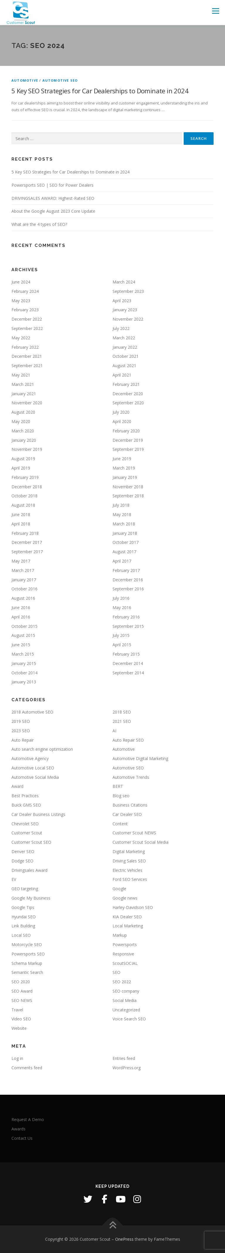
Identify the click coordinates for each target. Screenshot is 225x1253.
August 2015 (23, 635)
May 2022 (20, 338)
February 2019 (25, 477)
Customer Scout (26, 833)
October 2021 (125, 356)
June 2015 (20, 644)
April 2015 (121, 644)
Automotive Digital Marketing (140, 758)
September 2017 (27, 551)
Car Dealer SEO (127, 814)
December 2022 (26, 319)
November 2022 (127, 319)
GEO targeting (24, 888)
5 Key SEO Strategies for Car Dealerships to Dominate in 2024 (99, 90)
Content (120, 823)
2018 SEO (121, 712)
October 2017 (125, 542)
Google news (124, 898)
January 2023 (124, 309)
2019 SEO (20, 721)
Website (19, 1028)
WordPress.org (126, 1067)
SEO (116, 972)
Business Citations (129, 805)
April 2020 (121, 421)
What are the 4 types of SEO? (39, 224)
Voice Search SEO (129, 1019)
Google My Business (30, 898)
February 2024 (25, 291)
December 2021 (26, 356)
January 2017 (23, 579)
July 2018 (120, 505)
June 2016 (20, 607)
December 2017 (26, 542)
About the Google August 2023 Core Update (53, 211)
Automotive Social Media (35, 777)
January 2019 (124, 477)
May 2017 (20, 561)
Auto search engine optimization (42, 749)
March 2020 (22, 431)
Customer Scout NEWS (134, 833)
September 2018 (128, 496)
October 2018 (24, 496)
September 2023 (128, 291)
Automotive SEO (60, 80)
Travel (17, 1010)
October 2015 (24, 626)
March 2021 (22, 384)
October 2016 (24, 589)
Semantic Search (27, 972)
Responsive (123, 954)
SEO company (125, 991)
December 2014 (127, 663)
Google (119, 888)
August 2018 (23, 505)
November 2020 (26, 402)
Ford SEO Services (129, 879)
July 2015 (120, 635)
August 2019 (23, 458)
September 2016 (128, 589)
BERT (117, 786)
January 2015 (23, 663)
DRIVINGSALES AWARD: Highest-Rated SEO (52, 198)
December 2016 (127, 579)
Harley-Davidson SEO (132, 907)
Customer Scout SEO (31, 842)
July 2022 (120, 328)
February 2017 (126, 570)
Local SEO (21, 935)
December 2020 (127, 393)
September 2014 (128, 673)
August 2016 (23, 598)
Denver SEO (22, 851)
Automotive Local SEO (32, 768)
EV (13, 879)
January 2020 (23, 440)
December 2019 (127, 440)
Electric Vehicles (127, 870)
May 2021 (20, 375)
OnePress (124, 1239)
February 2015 (126, 654)
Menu (215, 10)
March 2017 (22, 570)
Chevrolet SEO (25, 823)
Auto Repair (22, 740)
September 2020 (128, 402)
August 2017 (124, 551)
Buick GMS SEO (26, 805)
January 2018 (124, 533)
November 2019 (26, 449)
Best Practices (25, 795)
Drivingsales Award (29, 870)
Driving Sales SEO (129, 861)
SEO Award (22, 991)
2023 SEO (20, 730)
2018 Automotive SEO (32, 712)
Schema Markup (26, 963)
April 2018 (20, 524)
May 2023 (20, 300)
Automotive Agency (30, 758)
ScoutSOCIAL (125, 963)
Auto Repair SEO (128, 740)
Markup (119, 935)
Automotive (24, 80)
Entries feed (123, 1058)
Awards (18, 1129)
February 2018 (25, 533)
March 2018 (123, 524)
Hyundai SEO (23, 916)
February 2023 (25, 309)
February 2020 (126, 431)
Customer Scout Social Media (140, 842)
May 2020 (20, 421)
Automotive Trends (130, 777)
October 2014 (24, 673)
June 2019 (121, 458)
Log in (17, 1058)
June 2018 (20, 514)
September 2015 (128, 626)
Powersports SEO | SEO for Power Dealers (52, 185)
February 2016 (126, 617)
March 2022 (123, 338)
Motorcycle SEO (26, 944)
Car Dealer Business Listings (38, 814)
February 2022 (25, 347)
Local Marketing (127, 926)
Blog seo (120, 795)
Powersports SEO (28, 954)
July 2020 (120, 412)
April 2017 (121, 561)
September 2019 (128, 449)
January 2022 (124, 347)
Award (17, 786)
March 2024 (123, 282)
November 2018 (127, 486)
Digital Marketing (128, 851)
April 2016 (20, 617)
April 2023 (121, 300)
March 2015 (22, 654)
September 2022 (27, 328)
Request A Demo (27, 1119)
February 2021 (126, 384)
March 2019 (123, 468)
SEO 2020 (20, 981)
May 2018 (121, 514)
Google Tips (22, 907)
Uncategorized (126, 1010)
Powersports (124, 944)
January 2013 (23, 682)
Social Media (124, 1000)
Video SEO (21, 1019)
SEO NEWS (21, 1000)
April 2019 (20, 468)
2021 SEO (121, 721)
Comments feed (26, 1067)
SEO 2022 (121, 981)
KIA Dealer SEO (127, 916)
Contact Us (22, 1138)
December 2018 (26, 486)
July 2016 (120, 598)
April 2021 (121, 375)
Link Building (23, 926)
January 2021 (23, 393)
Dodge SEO (22, 861)
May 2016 (121, 607)
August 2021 (124, 365)
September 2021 (27, 365)
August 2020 (23, 412)
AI (114, 730)
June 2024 (20, 282)
